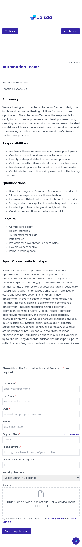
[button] (41, 501)
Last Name (9, 396)
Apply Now (70, 31)
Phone (6, 421)
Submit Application (16, 531)
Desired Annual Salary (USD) (19, 459)
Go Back (10, 31)
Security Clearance (14, 472)
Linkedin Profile (11, 446)
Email (6, 408)
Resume (7, 485)
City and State (11, 434)
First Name (9, 383)
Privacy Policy (56, 518)
